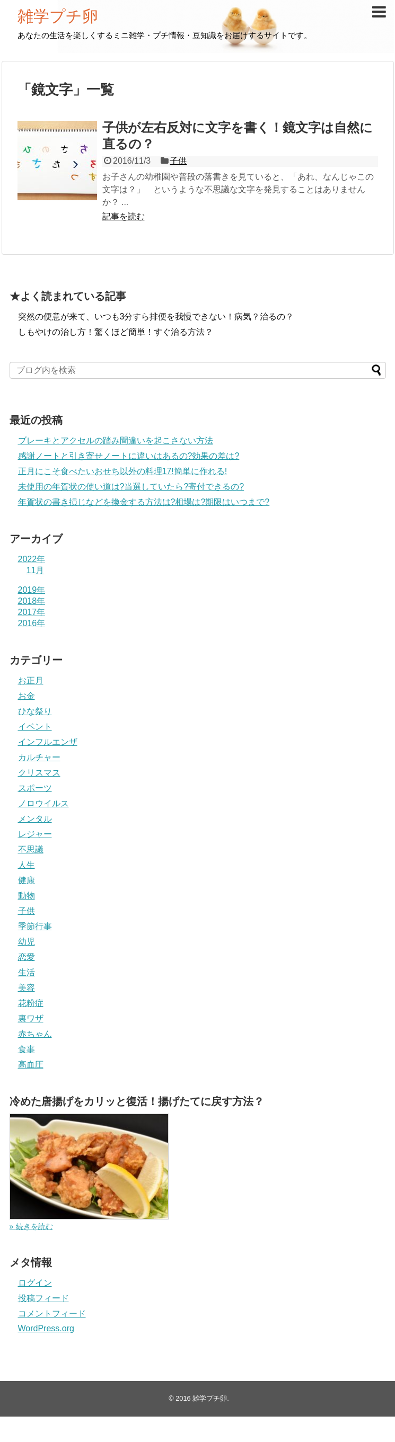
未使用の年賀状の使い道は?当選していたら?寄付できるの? (131, 486)
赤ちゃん (35, 1033)
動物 (26, 895)
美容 (26, 987)
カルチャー (39, 757)
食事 (26, 1049)
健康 (26, 880)
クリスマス (39, 772)
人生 (26, 864)
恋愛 (26, 957)
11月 (36, 570)
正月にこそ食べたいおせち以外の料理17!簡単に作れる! (122, 471)
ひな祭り (35, 711)
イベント (35, 726)
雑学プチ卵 (57, 16)
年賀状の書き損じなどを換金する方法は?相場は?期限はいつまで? (144, 501)
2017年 (32, 612)
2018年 (32, 601)
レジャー (35, 834)
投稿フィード (43, 1298)
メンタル (35, 818)
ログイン (35, 1282)
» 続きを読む (31, 1226)
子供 (178, 160)
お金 (26, 695)
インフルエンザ (47, 741)
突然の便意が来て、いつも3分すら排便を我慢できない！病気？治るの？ (156, 316)
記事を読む (123, 216)
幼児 (26, 941)
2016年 (32, 623)
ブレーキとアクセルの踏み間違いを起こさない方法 (115, 440)
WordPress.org (46, 1328)
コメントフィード (52, 1313)
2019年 (32, 589)
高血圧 (30, 1064)
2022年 (32, 559)
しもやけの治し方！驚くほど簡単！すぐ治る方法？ (115, 331)
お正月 (30, 680)
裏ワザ (30, 1018)
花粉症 (30, 1003)
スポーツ (35, 788)
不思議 (30, 849)
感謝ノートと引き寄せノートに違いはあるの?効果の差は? (129, 455)
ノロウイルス (43, 803)
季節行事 (35, 926)
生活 (26, 972)
